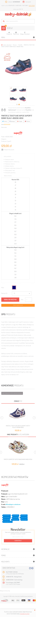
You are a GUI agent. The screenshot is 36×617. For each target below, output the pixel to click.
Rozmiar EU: (4, 293)
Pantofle (20, 45)
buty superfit (16, 517)
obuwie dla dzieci (7, 517)
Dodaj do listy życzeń (9, 149)
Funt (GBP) (25, 5)
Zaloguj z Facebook (25, 33)
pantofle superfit (15, 519)
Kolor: (2, 287)
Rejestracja (16, 33)
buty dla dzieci (16, 515)
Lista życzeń (28, 2)
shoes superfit (24, 519)
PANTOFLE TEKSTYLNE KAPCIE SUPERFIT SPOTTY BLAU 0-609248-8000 (18, 426)
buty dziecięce (24, 515)
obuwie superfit (24, 517)
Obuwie (15, 45)
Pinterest (27, 121)
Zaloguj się (9, 33)
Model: (3, 137)
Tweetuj (4, 121)
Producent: (4, 141)
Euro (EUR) (18, 5)
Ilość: (22, 299)
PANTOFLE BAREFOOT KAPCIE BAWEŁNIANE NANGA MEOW (18, 459)
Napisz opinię (4, 127)
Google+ (19, 121)
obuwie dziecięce (7, 515)
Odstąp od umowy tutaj (5, 590)
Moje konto (5, 562)
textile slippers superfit (8, 521)
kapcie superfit (6, 519)
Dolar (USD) (11, 5)
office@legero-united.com (13, 504)
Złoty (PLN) (32, 5)
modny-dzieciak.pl (6, 45)
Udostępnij (12, 121)
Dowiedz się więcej (24, 614)
